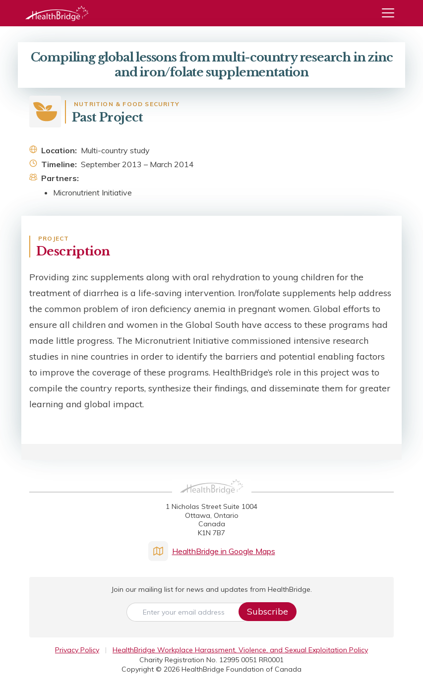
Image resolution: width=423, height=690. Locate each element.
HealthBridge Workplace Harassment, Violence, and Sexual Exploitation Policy (240, 649)
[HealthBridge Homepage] (211, 497)
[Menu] (392, 13)
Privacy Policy (77, 649)
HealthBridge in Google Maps (211, 551)
